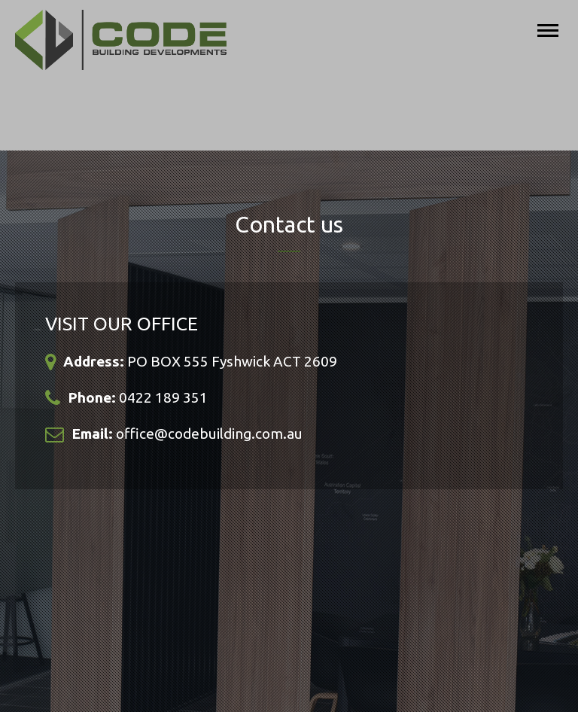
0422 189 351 (163, 397)
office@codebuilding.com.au (209, 433)
